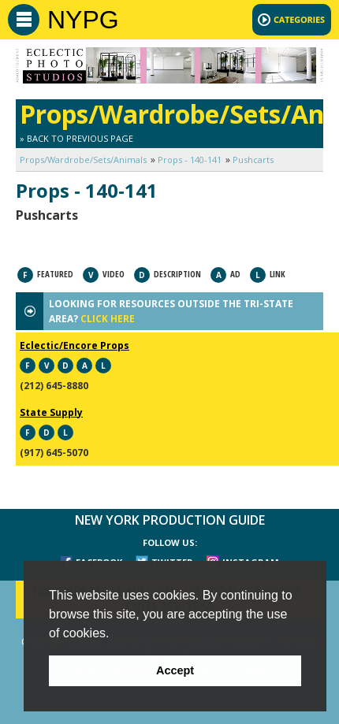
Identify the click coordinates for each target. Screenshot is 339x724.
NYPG (83, 20)
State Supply (51, 412)
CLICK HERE (107, 318)
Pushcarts (253, 159)
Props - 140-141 (190, 159)
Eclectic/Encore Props (74, 345)
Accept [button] (175, 670)
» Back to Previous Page (76, 138)
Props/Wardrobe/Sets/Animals (83, 159)
